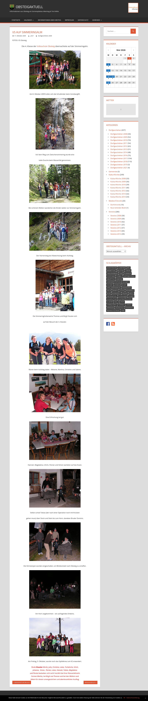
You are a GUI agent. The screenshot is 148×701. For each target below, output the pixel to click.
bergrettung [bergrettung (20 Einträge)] (111, 270)
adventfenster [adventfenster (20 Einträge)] (112, 268)
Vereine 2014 (115, 234)
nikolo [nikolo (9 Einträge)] (131, 293)
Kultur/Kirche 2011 (118, 187)
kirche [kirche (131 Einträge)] (109, 290)
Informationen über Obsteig (49, 20)
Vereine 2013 (115, 231)
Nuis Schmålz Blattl (118, 208)
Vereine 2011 (115, 225)
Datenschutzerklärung (132, 698)
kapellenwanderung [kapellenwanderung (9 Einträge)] (114, 288)
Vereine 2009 (115, 218)
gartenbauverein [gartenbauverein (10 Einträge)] (129, 276)
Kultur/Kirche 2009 (118, 181)
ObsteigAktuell (30, 7)
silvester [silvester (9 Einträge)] (110, 302)
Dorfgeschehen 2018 (118, 161)
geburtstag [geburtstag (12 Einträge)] (110, 279)
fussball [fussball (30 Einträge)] (119, 276)
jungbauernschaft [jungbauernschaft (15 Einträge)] (120, 285)
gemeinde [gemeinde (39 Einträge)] (119, 279)
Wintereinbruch (90, 682)
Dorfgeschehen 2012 (118, 146)
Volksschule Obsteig (46, 46)
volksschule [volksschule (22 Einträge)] (119, 308)
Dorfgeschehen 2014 (118, 152)
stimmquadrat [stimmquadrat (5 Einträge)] (111, 305)
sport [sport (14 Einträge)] (122, 302)
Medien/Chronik (115, 201)
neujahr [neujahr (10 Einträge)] (125, 293)
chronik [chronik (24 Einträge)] (128, 270)
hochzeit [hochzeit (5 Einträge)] (110, 285)
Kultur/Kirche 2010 (118, 184)
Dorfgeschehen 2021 (118, 167)
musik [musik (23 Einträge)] (109, 293)
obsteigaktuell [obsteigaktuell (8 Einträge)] (112, 296)
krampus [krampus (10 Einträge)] (115, 290)
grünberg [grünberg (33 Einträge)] (126, 282)
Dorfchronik (115, 205)
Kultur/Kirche (114, 174)
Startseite (16, 20)
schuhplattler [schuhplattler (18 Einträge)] (112, 299)
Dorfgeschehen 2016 (118, 155)
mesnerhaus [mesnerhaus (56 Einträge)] (130, 290)
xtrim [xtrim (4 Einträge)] (123, 310)
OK (124, 698)
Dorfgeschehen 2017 (118, 158)
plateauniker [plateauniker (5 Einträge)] (122, 296)
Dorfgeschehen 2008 (118, 134)
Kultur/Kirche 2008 (118, 178)
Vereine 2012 (115, 228)
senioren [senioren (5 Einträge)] (129, 299)
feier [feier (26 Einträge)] (120, 273)
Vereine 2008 (115, 215)
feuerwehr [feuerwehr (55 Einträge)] (127, 273)
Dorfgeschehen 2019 (118, 164)
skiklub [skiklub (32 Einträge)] (116, 302)
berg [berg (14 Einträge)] (128, 268)
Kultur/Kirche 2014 (118, 197)
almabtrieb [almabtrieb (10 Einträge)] (121, 268)
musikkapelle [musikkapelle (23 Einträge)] (116, 293)
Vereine (112, 211)
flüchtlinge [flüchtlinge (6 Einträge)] (111, 276)
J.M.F (32, 36)
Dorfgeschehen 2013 (118, 149)
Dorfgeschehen (115, 130)
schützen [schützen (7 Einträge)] (121, 299)
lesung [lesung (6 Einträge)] (122, 290)
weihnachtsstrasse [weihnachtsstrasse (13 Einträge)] (113, 310)
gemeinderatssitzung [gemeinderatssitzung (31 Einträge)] (114, 282)
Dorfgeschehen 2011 (118, 143)
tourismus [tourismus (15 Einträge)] (121, 305)
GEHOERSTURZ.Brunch (22, 682)
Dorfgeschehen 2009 (45, 36)
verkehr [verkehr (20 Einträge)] (129, 305)
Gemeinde (96, 20)
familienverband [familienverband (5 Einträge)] (112, 273)
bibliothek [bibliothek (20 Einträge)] (120, 270)
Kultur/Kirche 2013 (118, 194)
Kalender (28, 20)
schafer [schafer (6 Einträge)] (131, 296)
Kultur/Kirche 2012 (118, 191)
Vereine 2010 (115, 222)
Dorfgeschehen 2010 (118, 140)
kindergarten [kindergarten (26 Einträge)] (126, 288)
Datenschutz (83, 20)
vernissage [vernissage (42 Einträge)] (110, 308)
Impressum (69, 20)
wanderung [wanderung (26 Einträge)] (129, 308)
